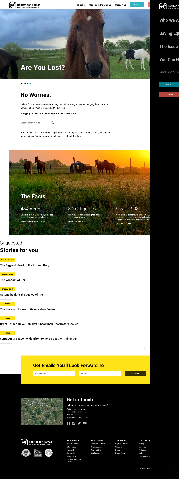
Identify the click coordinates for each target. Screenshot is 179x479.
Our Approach (96, 447)
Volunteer (143, 450)
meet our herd (75, 221)
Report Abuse (120, 453)
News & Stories (96, 450)
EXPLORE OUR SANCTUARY (33, 221)
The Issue (80, 5)
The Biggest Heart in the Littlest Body (25, 265)
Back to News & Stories (165, 348)
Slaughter (119, 447)
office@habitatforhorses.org (77, 417)
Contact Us (71, 453)
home (59, 132)
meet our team (123, 224)
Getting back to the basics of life (21, 294)
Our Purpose (96, 453)
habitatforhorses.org (148, 468)
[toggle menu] (168, 4)
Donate (155, 5)
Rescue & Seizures (98, 444)
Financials (70, 450)
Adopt (137, 5)
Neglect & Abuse (121, 444)
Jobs (141, 453)
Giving (141, 444)
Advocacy (143, 447)
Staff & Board (72, 447)
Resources (119, 450)
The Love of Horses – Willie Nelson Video (27, 309)
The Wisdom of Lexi (13, 280)
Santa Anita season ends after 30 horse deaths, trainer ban (38, 338)
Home (24, 83)
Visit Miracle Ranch (146, 456)
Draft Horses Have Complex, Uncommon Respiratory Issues (39, 324)
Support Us (120, 5)
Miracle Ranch (72, 444)
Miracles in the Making (100, 5)
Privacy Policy (72, 456)
